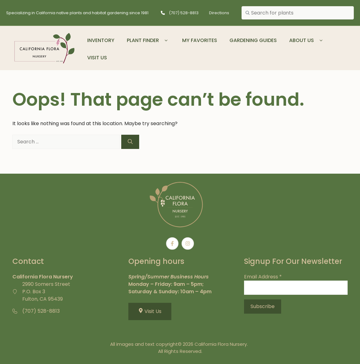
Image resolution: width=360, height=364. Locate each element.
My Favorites (199, 40)
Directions (219, 13)
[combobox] (298, 13)
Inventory (100, 40)
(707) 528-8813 (184, 13)
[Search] (130, 142)
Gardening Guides (253, 40)
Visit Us (97, 57)
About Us (307, 40)
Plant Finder (148, 40)
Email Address (263, 276)
